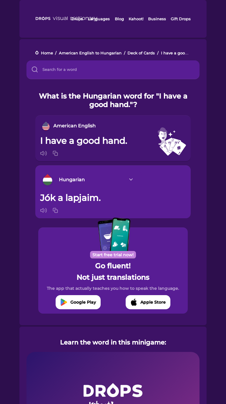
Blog (119, 18)
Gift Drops (181, 18)
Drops (77, 18)
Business (157, 18)
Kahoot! (136, 18)
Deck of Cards (141, 53)
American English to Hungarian (90, 53)
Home (47, 53)
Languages (99, 18)
